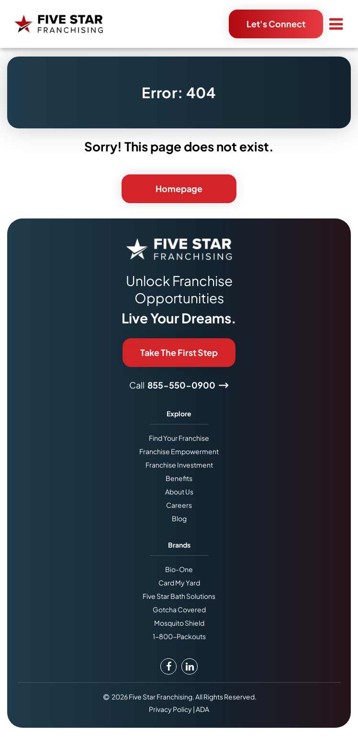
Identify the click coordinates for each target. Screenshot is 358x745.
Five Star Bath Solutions (179, 596)
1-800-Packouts (179, 636)
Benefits (179, 478)
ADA (202, 709)
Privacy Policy (170, 709)
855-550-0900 (181, 384)
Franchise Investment (179, 464)
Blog (179, 518)
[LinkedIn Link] (189, 666)
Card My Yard (179, 582)
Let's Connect (275, 23)
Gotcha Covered (179, 609)
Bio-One (179, 569)
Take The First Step (179, 352)
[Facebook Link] (168, 666)
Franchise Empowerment (179, 451)
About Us (179, 491)
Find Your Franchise (179, 438)
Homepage (179, 188)
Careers (179, 505)
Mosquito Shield (179, 623)
